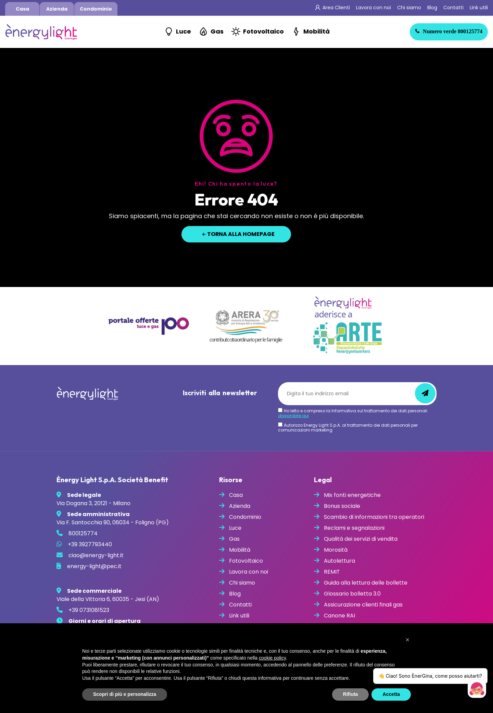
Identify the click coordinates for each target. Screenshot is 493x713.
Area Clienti (336, 7)
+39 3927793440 (90, 544)
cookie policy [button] (272, 658)
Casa (22, 8)
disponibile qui (293, 415)
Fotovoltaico (263, 31)
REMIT (332, 572)
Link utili (479, 7)
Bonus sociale (342, 506)
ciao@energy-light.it (96, 555)
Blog (432, 7)
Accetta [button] (391, 694)
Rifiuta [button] (350, 694)
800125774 (448, 31)
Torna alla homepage (238, 234)
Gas (217, 31)
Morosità (335, 550)
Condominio (96, 8)
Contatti (453, 7)
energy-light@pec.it (94, 566)
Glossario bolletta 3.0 (352, 594)
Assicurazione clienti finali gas (363, 605)
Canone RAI (339, 616)
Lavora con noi (373, 7)
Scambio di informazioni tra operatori (374, 517)
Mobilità (316, 31)
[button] (407, 639)
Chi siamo (409, 7)
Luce (183, 31)
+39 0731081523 (88, 610)
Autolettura (339, 561)
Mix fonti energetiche (352, 495)
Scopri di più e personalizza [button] (124, 694)
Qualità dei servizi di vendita (360, 539)
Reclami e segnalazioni (354, 528)
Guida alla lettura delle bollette (365, 583)
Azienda (56, 8)
